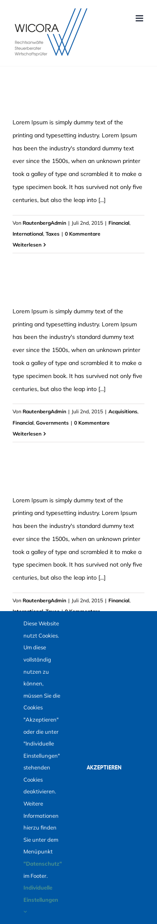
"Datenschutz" (42, 863)
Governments (52, 423)
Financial (118, 223)
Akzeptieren (104, 767)
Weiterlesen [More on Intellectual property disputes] (27, 433)
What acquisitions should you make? (64, 478)
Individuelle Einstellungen (40, 899)
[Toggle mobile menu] (140, 18)
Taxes (52, 234)
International (28, 234)
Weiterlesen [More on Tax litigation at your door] (27, 245)
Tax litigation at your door (49, 100)
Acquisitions (122, 411)
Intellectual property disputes (54, 289)
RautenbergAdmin (44, 223)
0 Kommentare (82, 234)
